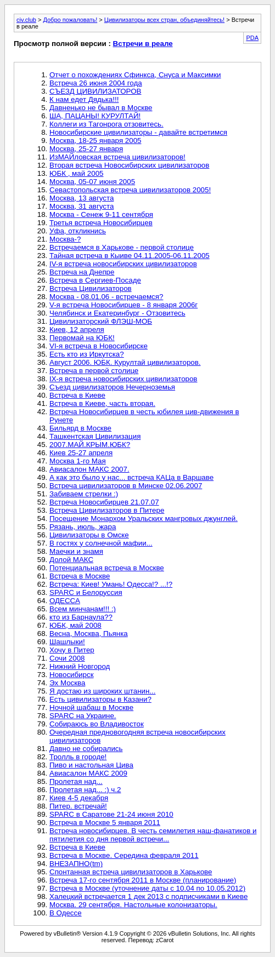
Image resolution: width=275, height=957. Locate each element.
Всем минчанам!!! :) (82, 609)
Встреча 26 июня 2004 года (95, 83)
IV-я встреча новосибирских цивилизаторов (123, 264)
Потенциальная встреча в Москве (106, 568)
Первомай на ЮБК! (82, 338)
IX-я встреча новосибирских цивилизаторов (123, 379)
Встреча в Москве (79, 576)
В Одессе (65, 913)
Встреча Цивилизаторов (90, 288)
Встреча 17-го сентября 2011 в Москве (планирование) (142, 880)
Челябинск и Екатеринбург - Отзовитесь (117, 313)
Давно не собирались (85, 748)
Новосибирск (71, 675)
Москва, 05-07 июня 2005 (92, 181)
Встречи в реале (143, 43)
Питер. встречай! (78, 806)
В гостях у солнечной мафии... (101, 543)
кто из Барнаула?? (81, 617)
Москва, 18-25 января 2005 (95, 140)
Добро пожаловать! (70, 19)
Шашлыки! (67, 642)
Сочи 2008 (67, 658)
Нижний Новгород (79, 666)
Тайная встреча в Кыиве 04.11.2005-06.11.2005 (129, 255)
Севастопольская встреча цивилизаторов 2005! (130, 190)
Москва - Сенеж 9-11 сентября (101, 214)
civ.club (26, 19)
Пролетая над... (76, 781)
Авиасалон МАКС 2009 (88, 773)
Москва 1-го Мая (77, 461)
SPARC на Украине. (82, 716)
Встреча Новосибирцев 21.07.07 (104, 502)
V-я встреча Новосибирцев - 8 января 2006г (123, 305)
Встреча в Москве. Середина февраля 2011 (124, 855)
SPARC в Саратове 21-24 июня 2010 (111, 814)
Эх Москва (67, 683)
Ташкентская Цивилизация (95, 436)
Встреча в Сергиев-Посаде (95, 280)
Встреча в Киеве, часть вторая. (102, 403)
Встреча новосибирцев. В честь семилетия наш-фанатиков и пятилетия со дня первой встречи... (152, 835)
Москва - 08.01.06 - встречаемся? (106, 297)
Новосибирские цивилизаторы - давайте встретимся (138, 132)
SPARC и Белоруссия (85, 592)
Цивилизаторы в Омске (89, 535)
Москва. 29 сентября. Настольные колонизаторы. (133, 905)
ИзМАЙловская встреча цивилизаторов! (117, 157)
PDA (252, 38)
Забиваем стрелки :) (83, 494)
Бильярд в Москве (80, 428)
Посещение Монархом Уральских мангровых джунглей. (143, 518)
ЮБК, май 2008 (75, 625)
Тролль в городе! (77, 757)
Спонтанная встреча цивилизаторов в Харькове (130, 872)
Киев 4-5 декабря (78, 798)
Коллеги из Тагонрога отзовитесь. (106, 124)
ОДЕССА (64, 601)
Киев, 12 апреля (76, 329)
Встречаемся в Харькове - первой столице (121, 247)
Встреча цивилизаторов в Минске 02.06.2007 (125, 486)
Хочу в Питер (71, 650)
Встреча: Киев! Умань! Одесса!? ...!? (110, 584)
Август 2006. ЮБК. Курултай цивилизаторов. (125, 362)
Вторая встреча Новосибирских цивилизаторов (129, 165)
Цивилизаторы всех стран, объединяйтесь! (164, 19)
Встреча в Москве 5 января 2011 (104, 822)
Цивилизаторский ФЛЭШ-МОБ (100, 321)
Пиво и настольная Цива (91, 765)
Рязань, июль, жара (82, 527)
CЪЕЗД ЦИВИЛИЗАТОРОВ (95, 91)
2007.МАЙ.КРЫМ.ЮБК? (89, 444)
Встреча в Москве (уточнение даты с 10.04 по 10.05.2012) (147, 888)
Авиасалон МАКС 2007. (89, 469)
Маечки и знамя (76, 551)
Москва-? (65, 239)
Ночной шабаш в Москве (91, 707)
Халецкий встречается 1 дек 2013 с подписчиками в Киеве (148, 896)
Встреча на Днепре (81, 272)
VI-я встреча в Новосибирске (98, 346)
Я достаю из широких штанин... (102, 691)
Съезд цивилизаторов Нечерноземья (112, 387)
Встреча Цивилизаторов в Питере (106, 510)
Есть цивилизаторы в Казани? (100, 699)
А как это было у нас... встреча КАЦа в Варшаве (131, 477)
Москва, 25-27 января (86, 149)
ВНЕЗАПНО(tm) (76, 863)
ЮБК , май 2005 (76, 173)
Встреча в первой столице (93, 370)
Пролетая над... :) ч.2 (85, 790)
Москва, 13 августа (81, 198)
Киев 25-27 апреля (81, 453)
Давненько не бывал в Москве (101, 108)
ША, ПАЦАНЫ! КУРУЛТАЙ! (95, 116)
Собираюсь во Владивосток (96, 724)
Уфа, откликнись (77, 231)
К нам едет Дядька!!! (84, 99)
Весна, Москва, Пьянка (88, 633)
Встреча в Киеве (77, 395)
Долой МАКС (71, 559)
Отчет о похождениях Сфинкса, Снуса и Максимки (135, 75)
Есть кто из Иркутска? (86, 354)
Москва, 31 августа (81, 206)
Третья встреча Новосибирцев (101, 223)
